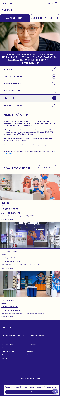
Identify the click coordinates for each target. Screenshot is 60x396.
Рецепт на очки (30, 98)
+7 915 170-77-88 (9, 258)
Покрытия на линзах (30, 84)
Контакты (29, 348)
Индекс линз (30, 69)
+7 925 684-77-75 (9, 306)
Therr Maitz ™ (22, 336)
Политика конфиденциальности (30, 378)
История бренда (32, 344)
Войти (48, 3)
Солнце (12, 336)
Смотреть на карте (7, 219)
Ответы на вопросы (8, 351)
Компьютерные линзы (30, 76)
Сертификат (40, 336)
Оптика (5, 336)
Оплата (4, 355)
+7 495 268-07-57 (9, 209)
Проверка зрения (7, 344)
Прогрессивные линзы (30, 91)
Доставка (5, 358)
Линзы (31, 336)
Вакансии (30, 351)
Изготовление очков (30, 105)
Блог (28, 355)
